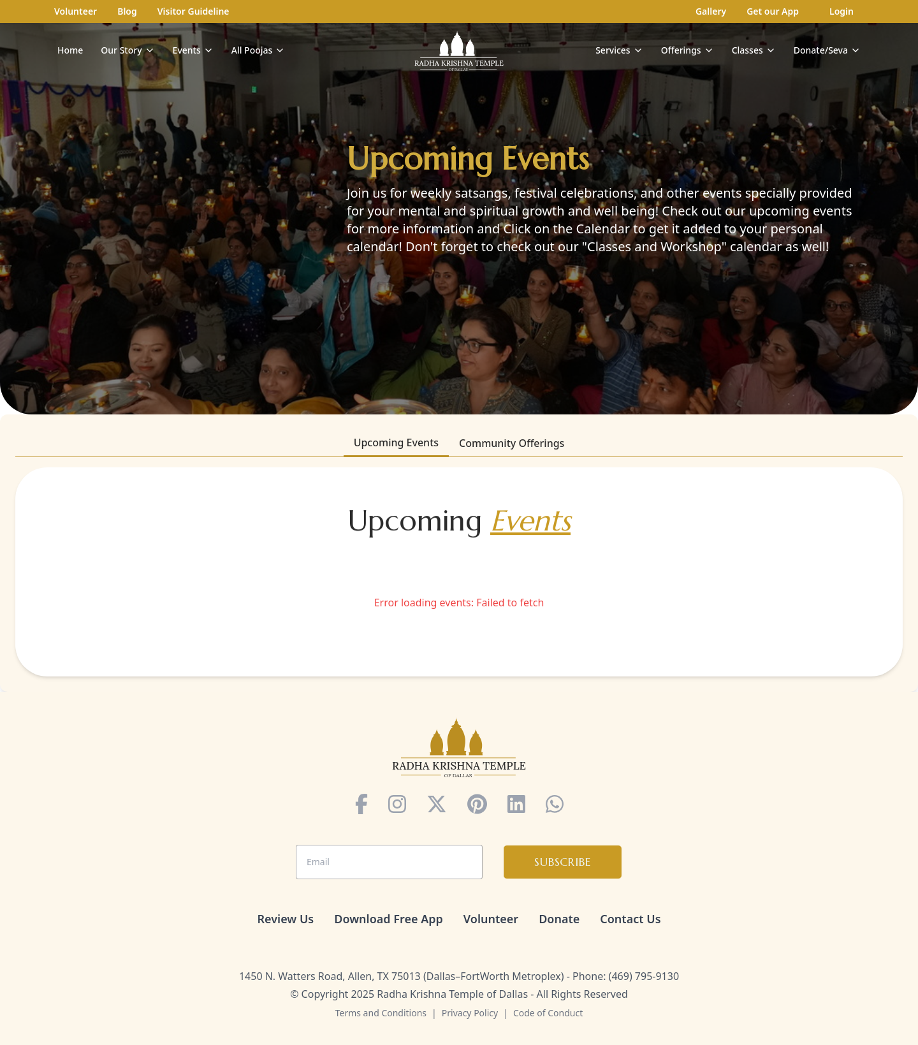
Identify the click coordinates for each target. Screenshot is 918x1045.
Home (70, 50)
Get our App (773, 11)
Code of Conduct (548, 1013)
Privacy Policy (470, 1013)
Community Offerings (511, 443)
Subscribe (562, 861)
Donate (559, 918)
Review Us (285, 918)
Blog (127, 11)
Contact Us (630, 918)
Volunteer (75, 11)
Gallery (711, 11)
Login (841, 11)
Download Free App (388, 918)
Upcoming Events (396, 442)
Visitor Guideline (193, 11)
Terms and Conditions (380, 1013)
